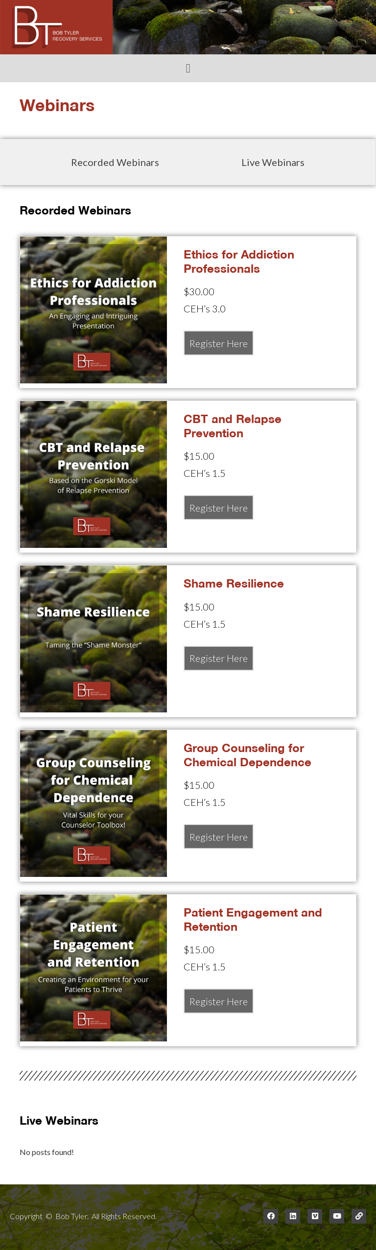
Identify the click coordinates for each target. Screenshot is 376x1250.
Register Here (218, 343)
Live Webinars (273, 162)
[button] (188, 68)
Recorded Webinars (115, 162)
